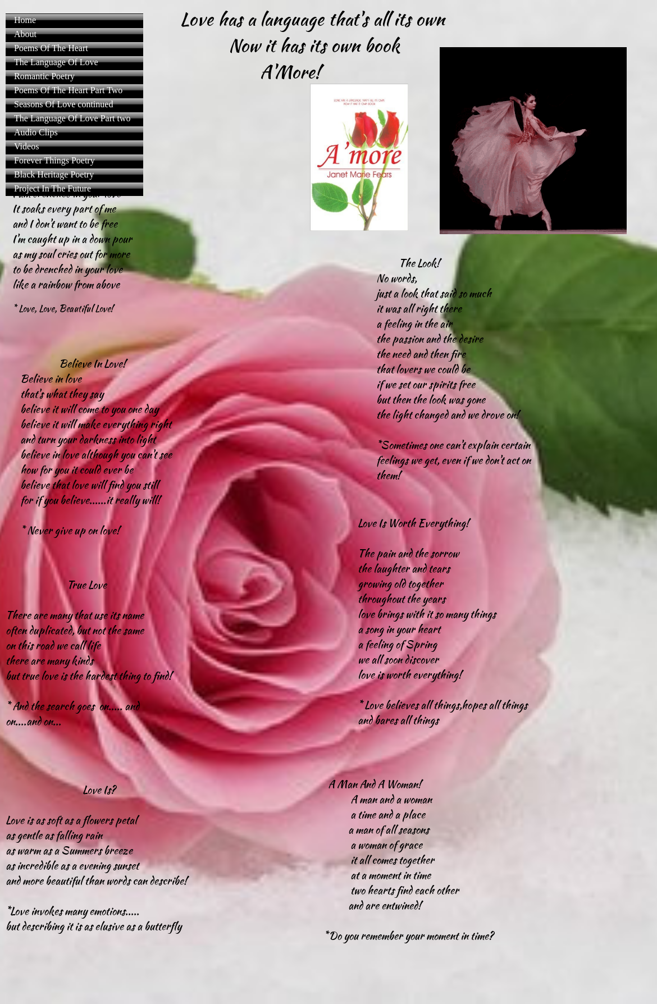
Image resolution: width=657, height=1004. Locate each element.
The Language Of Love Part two (72, 118)
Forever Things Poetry (54, 160)
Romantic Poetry (44, 76)
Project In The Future (52, 188)
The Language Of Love (56, 62)
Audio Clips (36, 132)
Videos (26, 146)
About (25, 34)
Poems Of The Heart (51, 48)
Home (25, 20)
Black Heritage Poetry (54, 174)
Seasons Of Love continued (63, 104)
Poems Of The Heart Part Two (68, 90)
